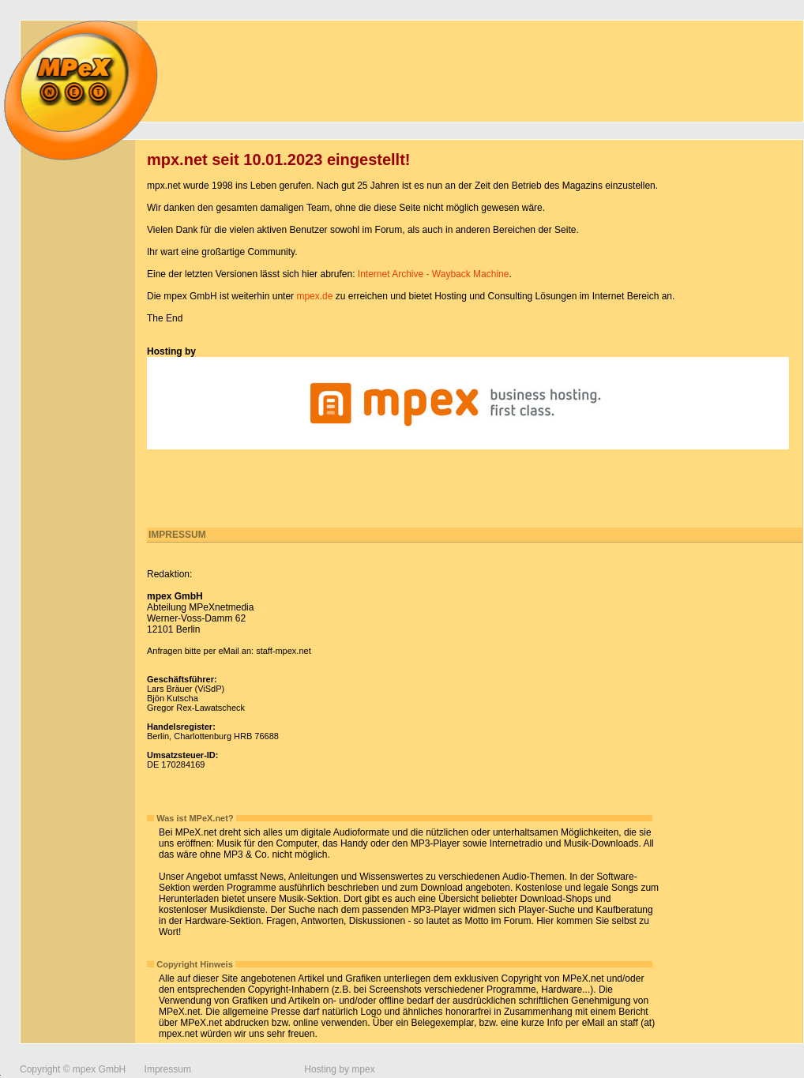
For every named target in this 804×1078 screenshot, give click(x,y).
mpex (362, 1069)
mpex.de (314, 296)
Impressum (168, 1069)
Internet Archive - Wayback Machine (433, 274)
